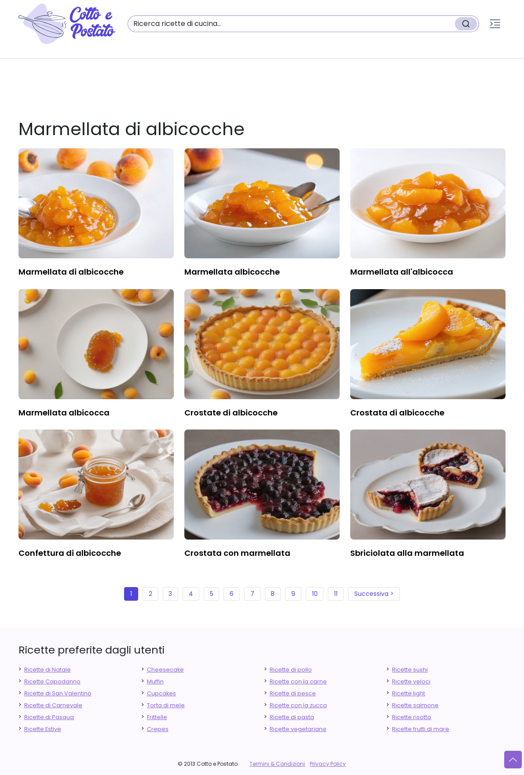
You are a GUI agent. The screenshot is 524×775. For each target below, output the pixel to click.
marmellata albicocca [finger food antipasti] (64, 412)
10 (315, 593)
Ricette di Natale (47, 669)
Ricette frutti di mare (420, 729)
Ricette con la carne (298, 681)
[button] (495, 24)
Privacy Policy (328, 764)
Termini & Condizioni (277, 764)
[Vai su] (513, 759)
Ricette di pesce (293, 693)
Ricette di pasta (292, 717)
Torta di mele (166, 705)
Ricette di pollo (291, 669)
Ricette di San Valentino (58, 693)
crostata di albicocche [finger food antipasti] (397, 412)
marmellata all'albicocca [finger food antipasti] (401, 271)
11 (335, 593)
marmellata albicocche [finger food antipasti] (232, 271)
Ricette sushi (410, 669)
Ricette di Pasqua (49, 717)
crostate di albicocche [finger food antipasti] (231, 412)
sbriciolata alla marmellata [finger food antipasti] (407, 552)
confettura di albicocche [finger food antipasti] (69, 552)
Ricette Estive (42, 729)
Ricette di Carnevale (53, 705)
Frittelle (157, 717)
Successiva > (374, 593)
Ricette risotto (411, 717)
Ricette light (408, 693)
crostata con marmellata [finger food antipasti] (237, 552)
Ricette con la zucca (298, 705)
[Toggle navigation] (495, 24)
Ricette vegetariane (298, 729)
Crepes (158, 729)
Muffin (155, 681)
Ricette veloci (411, 681)
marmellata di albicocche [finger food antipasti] (71, 271)
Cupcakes (161, 693)
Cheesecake (165, 669)
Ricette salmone (415, 705)
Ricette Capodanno (52, 681)
